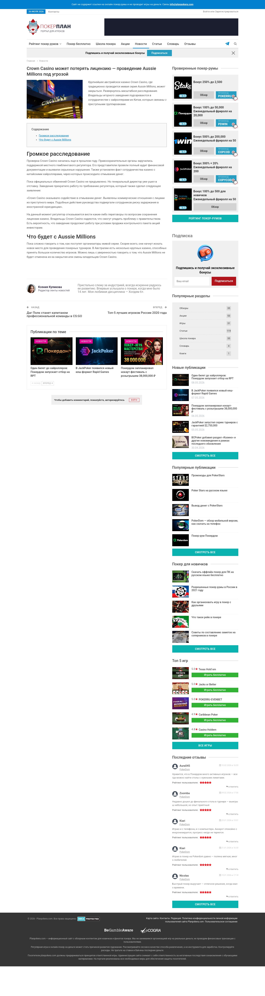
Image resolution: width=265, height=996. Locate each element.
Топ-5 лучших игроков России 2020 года (137, 313)
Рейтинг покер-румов (205, 218)
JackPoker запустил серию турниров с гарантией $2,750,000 (215, 424)
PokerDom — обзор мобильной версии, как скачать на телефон (215, 522)
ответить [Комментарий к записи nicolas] (233, 896)
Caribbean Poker (208, 714)
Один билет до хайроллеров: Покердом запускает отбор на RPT (50, 371)
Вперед (48, 383)
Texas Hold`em (207, 669)
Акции (124, 44)
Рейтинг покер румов (43, 44)
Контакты (53, 11)
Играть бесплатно (215, 674)
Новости (140, 44)
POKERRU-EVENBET (210, 699)
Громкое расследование (54, 135)
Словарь (172, 44)
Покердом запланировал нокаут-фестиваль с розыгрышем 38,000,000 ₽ (138, 371)
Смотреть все (205, 455)
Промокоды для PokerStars (208, 475)
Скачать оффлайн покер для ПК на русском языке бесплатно (213, 574)
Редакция (176, 918)
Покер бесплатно (78, 44)
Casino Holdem (207, 729)
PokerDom (185, 769)
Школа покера (105, 44)
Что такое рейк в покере (206, 617)
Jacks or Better (207, 684)
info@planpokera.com (181, 4)
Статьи (156, 44)
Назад (36, 383)
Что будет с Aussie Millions (55, 139)
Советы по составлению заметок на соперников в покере (214, 634)
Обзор (204, 94)
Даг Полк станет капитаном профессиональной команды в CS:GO (54, 314)
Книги (183, 353)
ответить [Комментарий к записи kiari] (233, 841)
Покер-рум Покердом (205, 535)
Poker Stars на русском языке (209, 490)
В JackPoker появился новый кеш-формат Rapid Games (212, 392)
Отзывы (189, 44)
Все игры (205, 745)
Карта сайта (152, 918)
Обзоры (184, 308)
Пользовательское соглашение (221, 921)
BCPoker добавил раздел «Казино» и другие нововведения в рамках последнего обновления (214, 440)
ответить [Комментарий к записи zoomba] (233, 814)
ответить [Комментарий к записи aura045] (233, 786)
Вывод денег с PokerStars (207, 505)
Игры (183, 323)
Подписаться (159, 53)
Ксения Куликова (50, 287)
